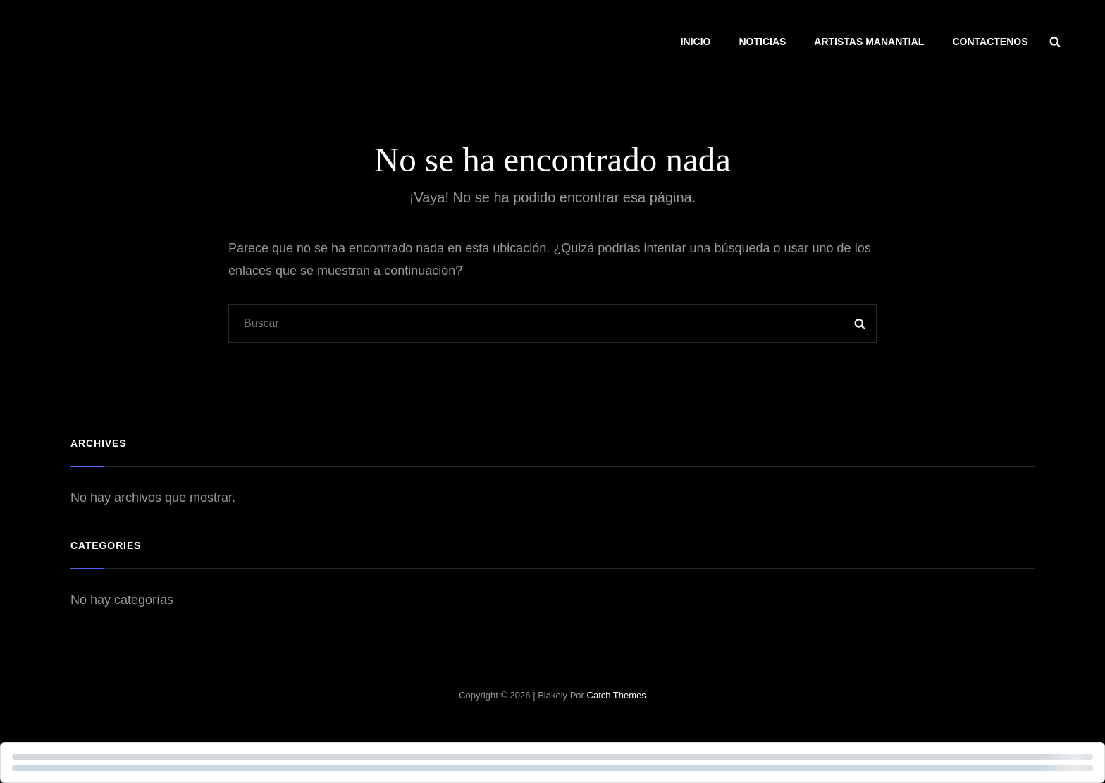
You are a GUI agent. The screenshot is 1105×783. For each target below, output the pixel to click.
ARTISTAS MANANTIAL (869, 41)
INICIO (696, 41)
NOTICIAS (762, 41)
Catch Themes (616, 695)
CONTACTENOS (989, 41)
